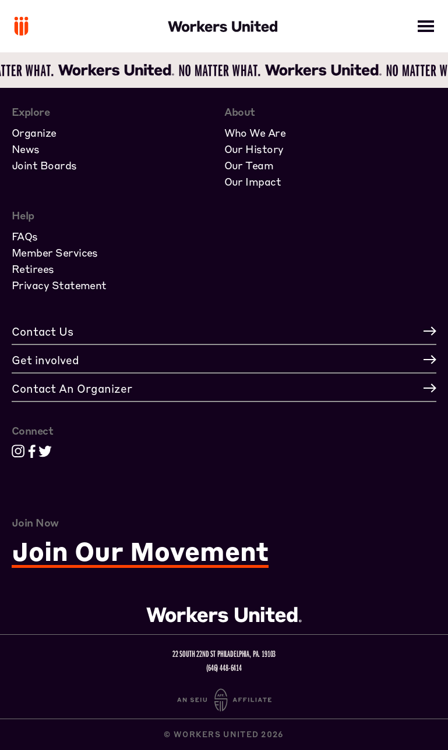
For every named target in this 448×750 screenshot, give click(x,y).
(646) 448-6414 (224, 667)
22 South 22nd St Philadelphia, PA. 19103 (224, 653)
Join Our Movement (140, 552)
